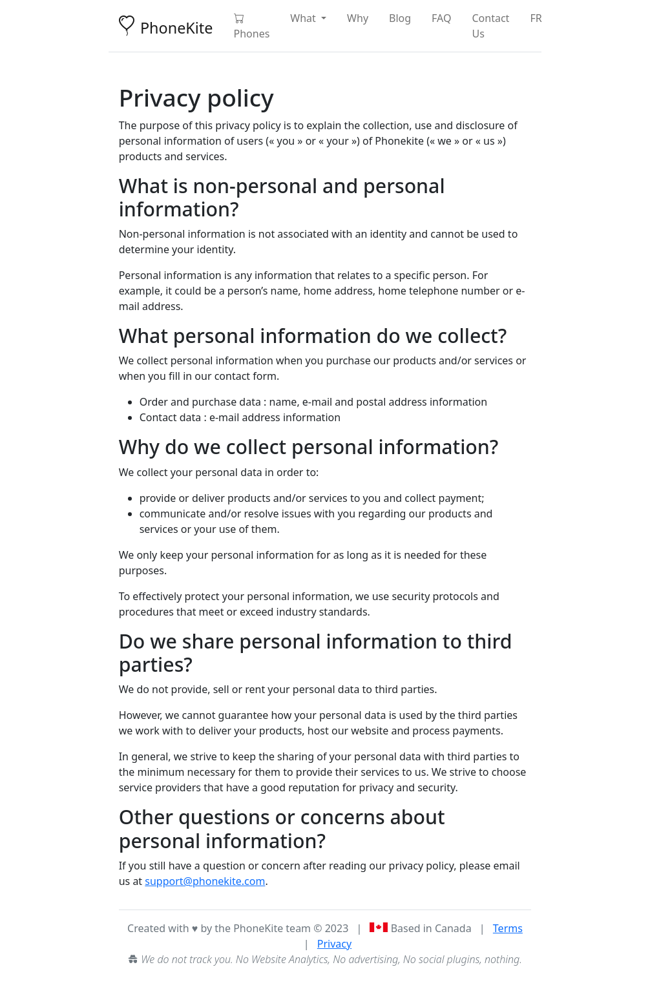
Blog (400, 18)
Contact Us (491, 26)
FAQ (441, 18)
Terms (508, 928)
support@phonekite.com (205, 881)
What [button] (304, 18)
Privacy (334, 944)
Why (357, 18)
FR (535, 18)
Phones (252, 26)
